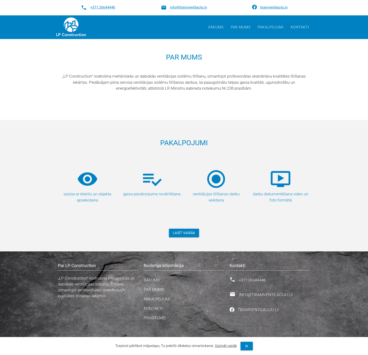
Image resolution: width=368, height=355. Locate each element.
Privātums (154, 318)
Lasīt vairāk (184, 233)
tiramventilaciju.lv (274, 7)
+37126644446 (252, 280)
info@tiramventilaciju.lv (188, 7)
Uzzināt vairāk (226, 346)
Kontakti (300, 27)
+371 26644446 (102, 7)
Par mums (240, 27)
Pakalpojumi (271, 27)
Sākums (215, 27)
